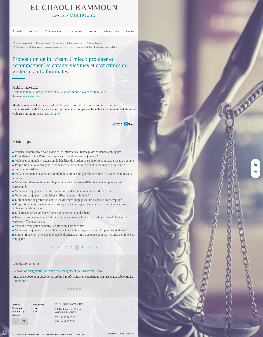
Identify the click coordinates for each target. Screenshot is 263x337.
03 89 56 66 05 (68, 320)
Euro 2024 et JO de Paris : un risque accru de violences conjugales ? (56, 156)
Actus (92, 31)
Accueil (17, 31)
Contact (131, 31)
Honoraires (75, 31)
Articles (16, 314)
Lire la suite (52, 113)
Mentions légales (32, 334)
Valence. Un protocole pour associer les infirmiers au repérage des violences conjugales (68, 151)
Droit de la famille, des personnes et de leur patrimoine (59, 43)
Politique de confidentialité (53, 334)
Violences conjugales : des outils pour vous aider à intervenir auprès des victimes (64, 191)
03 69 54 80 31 (67, 317)
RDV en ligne (255, 172)
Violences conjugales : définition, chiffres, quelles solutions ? (52, 195)
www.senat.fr (31, 96)
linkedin (255, 165)
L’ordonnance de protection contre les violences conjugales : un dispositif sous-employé (68, 199)
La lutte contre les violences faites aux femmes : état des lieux (52, 212)
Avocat (33, 31)
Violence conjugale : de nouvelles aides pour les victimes (49, 225)
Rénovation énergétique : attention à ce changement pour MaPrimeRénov (57, 271)
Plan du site (17, 334)
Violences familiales (94, 43)
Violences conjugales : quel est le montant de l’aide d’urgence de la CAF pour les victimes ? (71, 230)
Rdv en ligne (111, 31)
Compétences (53, 31)
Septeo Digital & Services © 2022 (121, 333)
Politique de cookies (75, 334)
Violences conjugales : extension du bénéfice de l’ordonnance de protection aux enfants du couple (74, 160)
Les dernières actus (26, 263)
